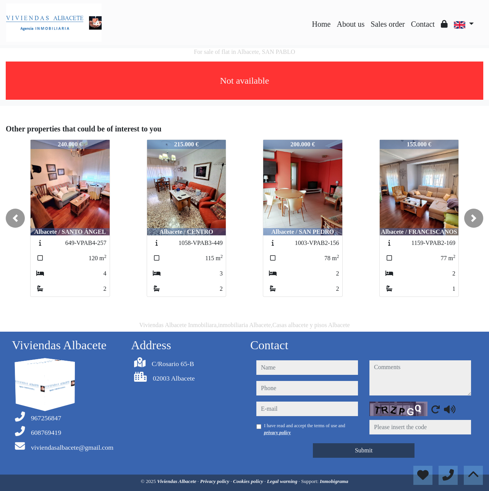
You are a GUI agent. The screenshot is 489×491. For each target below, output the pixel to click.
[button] (15, 218)
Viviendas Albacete (177, 481)
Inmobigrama (334, 481)
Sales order (388, 24)
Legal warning (283, 481)
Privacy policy (215, 481)
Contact (423, 24)
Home (321, 24)
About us (350, 24)
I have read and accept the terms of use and (304, 429)
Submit (363, 450)
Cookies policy (248, 481)
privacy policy (277, 432)
